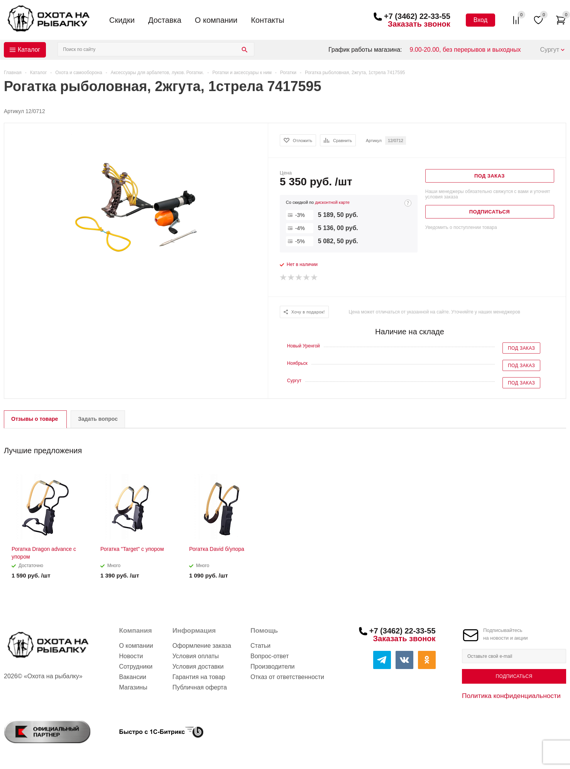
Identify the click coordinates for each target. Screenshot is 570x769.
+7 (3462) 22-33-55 (417, 16)
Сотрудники (135, 666)
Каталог (29, 49)
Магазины (133, 687)
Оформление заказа (202, 645)
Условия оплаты (196, 656)
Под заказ (521, 348)
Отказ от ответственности (287, 677)
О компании (216, 20)
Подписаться (514, 676)
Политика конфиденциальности (511, 696)
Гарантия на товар (199, 677)
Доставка (164, 20)
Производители (272, 666)
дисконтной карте (332, 202)
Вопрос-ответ (269, 656)
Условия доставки (198, 666)
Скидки (122, 20)
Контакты (267, 20)
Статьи (260, 645)
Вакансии (132, 677)
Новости (131, 656)
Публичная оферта (200, 687)
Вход (480, 20)
